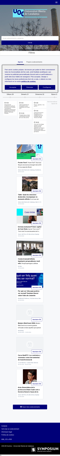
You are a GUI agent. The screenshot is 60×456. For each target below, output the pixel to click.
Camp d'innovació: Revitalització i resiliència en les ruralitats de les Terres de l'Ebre (38, 115)
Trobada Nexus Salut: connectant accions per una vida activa (24, 116)
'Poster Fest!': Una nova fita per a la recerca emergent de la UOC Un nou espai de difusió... (29, 165)
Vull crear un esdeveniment (10, 429)
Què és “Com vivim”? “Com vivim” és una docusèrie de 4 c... (29, 229)
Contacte (4, 426)
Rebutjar (29, 87)
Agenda (20, 62)
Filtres (30, 52)
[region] (30, 79)
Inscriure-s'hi (37, 159)
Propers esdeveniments (34, 62)
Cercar (30, 43)
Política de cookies (7, 435)
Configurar (47, 87)
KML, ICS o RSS (6, 439)
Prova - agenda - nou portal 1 (39, 105)
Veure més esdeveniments (30, 407)
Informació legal (6, 432)
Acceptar (12, 87)
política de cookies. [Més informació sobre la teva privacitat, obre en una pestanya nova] (28, 81)
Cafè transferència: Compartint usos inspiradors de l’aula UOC (24, 106)
